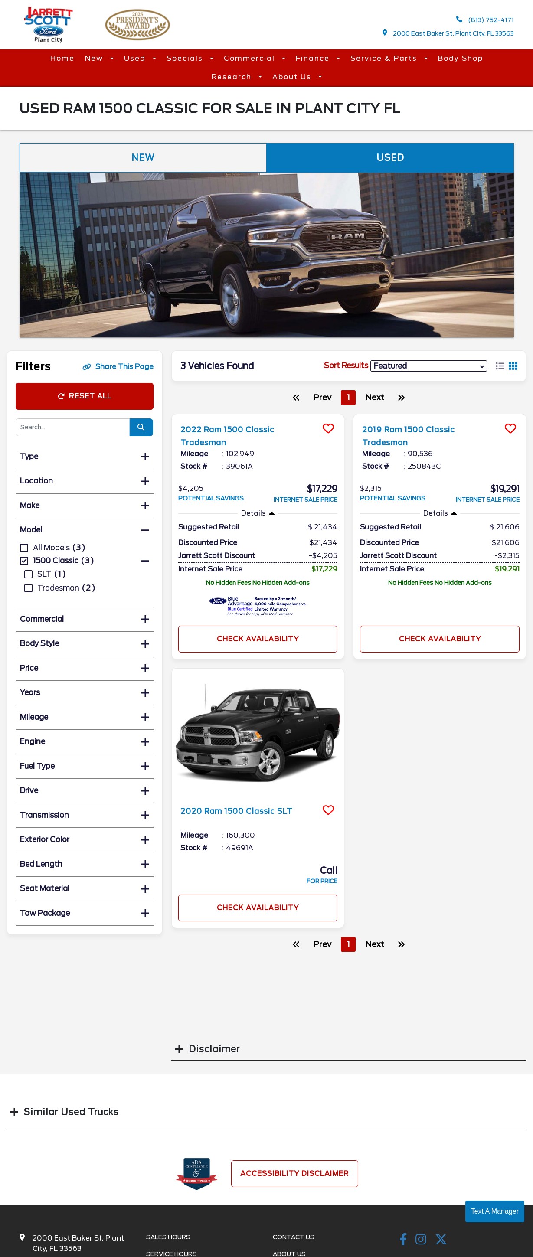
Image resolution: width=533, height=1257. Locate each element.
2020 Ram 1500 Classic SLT (246, 811)
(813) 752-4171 (485, 19)
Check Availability (258, 639)
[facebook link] (403, 1240)
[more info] (258, 415)
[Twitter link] (441, 1240)
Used (136, 58)
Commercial (251, 58)
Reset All (84, 396)
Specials (186, 58)
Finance (314, 58)
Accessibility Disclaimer (294, 1173)
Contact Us (293, 1237)
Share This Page (118, 366)
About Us (293, 77)
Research (233, 77)
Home (62, 58)
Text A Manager (495, 1211)
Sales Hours (168, 1237)
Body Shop (460, 58)
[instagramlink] (420, 1240)
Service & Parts (385, 58)
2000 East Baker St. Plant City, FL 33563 (448, 33)
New (95, 58)
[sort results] (428, 365)
